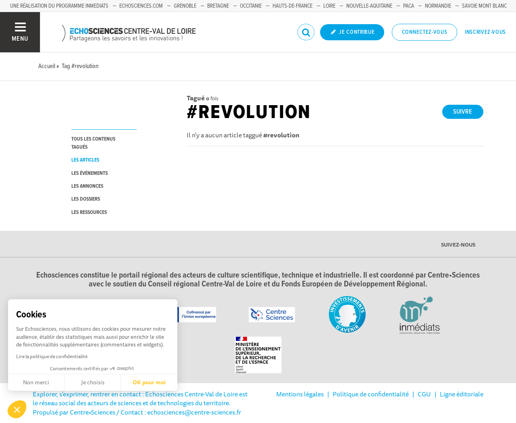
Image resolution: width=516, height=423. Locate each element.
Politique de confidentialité (371, 394)
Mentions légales (300, 394)
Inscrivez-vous (485, 32)
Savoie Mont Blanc (484, 6)
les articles (85, 160)
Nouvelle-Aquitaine (369, 6)
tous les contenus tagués (93, 143)
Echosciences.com (141, 6)
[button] (17, 409)
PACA (408, 6)
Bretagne (218, 6)
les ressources (89, 212)
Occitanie (251, 6)
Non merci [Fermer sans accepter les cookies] (36, 382)
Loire (329, 6)
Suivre (462, 112)
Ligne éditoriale (461, 394)
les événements (89, 173)
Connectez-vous (424, 32)
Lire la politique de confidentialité (51, 356)
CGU (424, 394)
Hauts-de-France (292, 6)
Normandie (438, 6)
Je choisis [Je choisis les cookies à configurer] (92, 382)
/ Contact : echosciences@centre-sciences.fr (178, 412)
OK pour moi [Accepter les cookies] (149, 382)
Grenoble (185, 6)
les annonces (87, 186)
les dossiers (85, 199)
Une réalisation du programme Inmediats (59, 6)
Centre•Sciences (92, 412)
